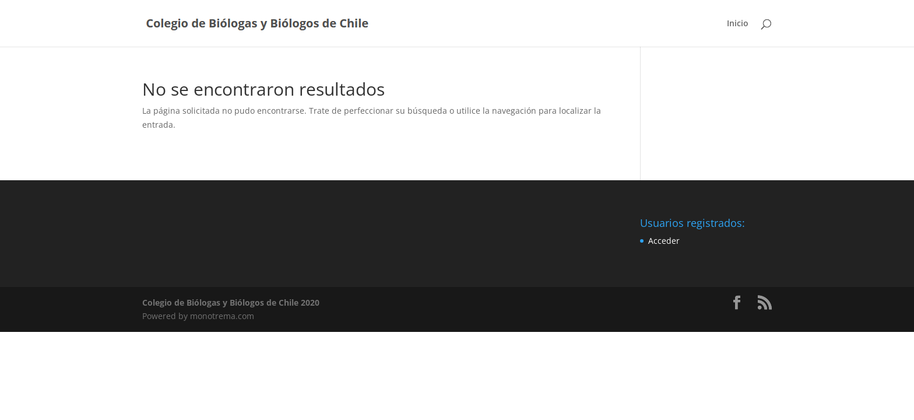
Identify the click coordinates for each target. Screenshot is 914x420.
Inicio (737, 24)
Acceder (664, 240)
